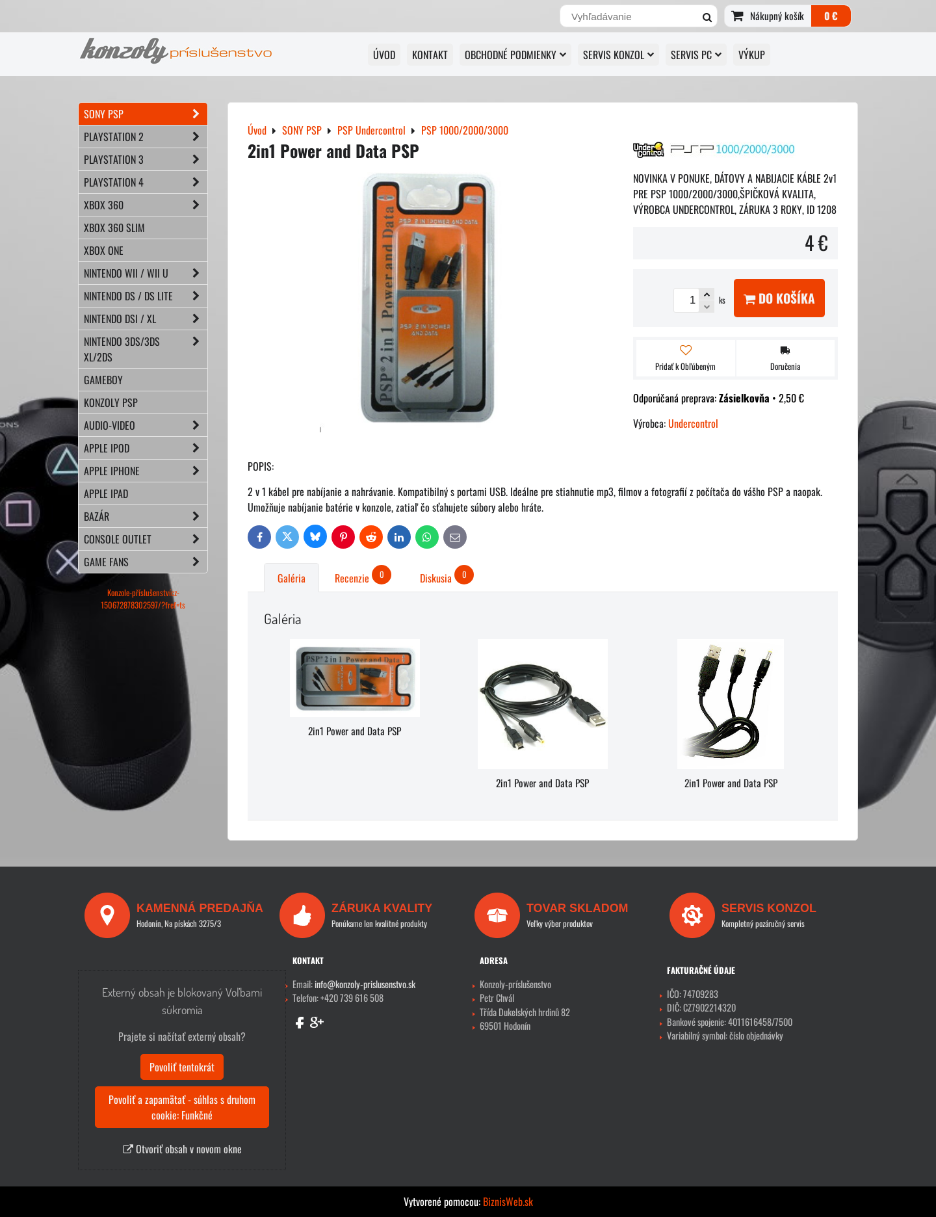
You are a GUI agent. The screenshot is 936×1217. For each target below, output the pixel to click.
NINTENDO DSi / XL (145, 319)
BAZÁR (145, 516)
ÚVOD (384, 54)
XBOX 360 (145, 205)
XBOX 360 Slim (114, 227)
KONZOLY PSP (111, 402)
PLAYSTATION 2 (145, 136)
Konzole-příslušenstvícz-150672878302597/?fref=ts (143, 598)
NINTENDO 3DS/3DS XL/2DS (145, 349)
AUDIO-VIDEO (145, 425)
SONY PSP (145, 114)
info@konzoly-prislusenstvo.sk (365, 984)
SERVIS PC (696, 54)
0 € (831, 15)
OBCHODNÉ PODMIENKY (515, 54)
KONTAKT (430, 54)
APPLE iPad (106, 493)
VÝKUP (751, 54)
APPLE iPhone (145, 471)
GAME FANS (145, 562)
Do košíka (779, 298)
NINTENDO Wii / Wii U (145, 273)
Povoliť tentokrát (182, 1067)
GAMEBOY (103, 379)
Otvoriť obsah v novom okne (182, 1149)
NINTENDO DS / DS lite (145, 296)
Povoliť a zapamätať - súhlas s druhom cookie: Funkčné (182, 1107)
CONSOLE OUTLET (145, 539)
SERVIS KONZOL (618, 54)
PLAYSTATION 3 (145, 159)
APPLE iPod (145, 448)
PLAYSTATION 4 (145, 182)
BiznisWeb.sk (508, 1201)
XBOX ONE (104, 250)
